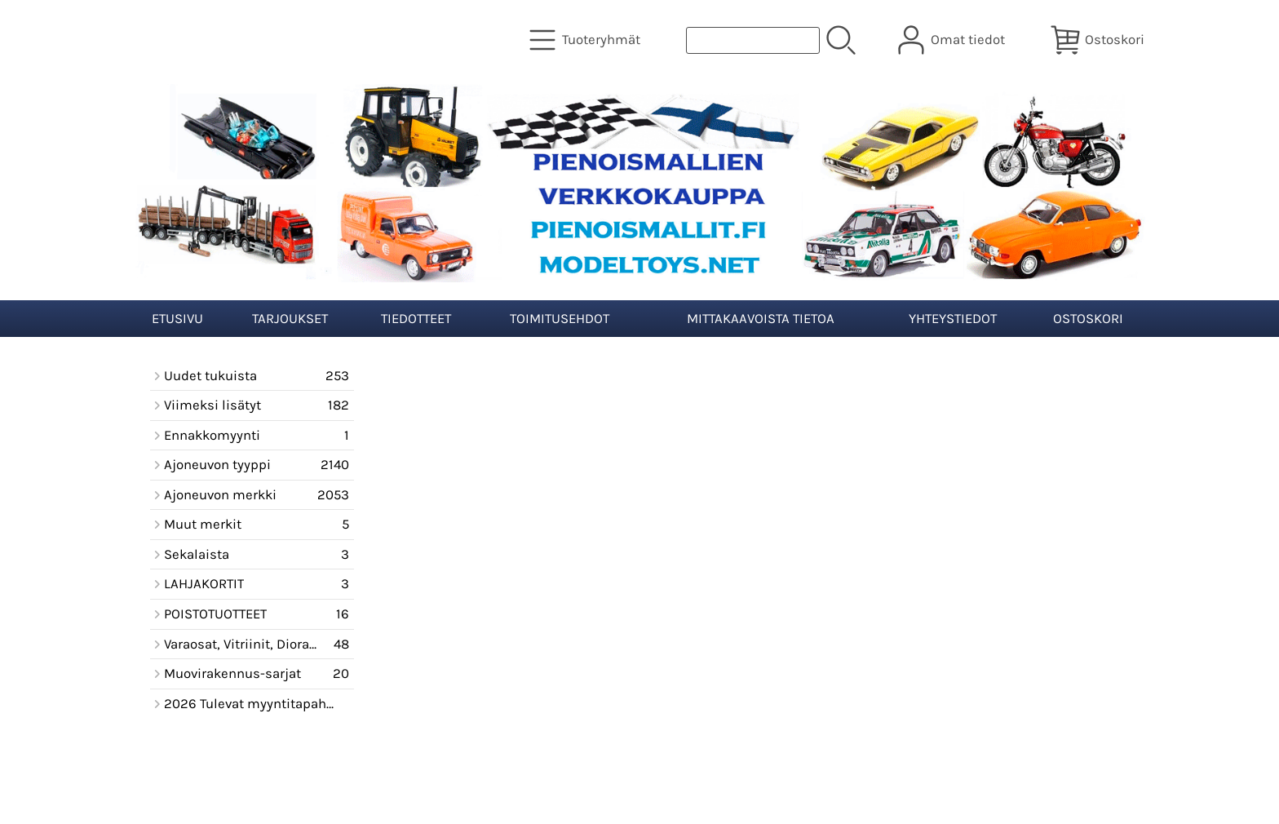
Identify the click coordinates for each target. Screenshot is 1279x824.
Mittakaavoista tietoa (760, 318)
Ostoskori (1088, 318)
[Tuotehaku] (753, 40)
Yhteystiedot (953, 318)
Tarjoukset (290, 318)
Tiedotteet (416, 318)
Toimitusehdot (559, 318)
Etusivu (177, 318)
